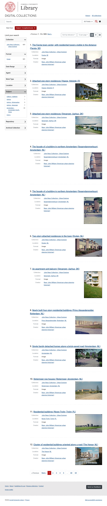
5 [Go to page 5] (63, 473)
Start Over (9, 28)
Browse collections (32, 486)
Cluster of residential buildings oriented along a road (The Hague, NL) (65, 444)
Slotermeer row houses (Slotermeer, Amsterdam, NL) (58, 379)
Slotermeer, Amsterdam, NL (51, 386)
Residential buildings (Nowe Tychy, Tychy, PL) (54, 411)
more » (9, 115)
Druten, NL (45, 243)
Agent (8, 73)
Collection (9, 40)
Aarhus (9, 99)
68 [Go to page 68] (71, 473)
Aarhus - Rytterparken (13, 102)
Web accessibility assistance (93, 500)
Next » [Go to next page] (44, 473)
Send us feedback (94, 487)
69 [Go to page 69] (76, 473)
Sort (68, 35)
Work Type (10, 79)
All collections (96, 16)
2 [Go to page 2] (52, 473)
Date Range (10, 67)
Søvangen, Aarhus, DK (49, 121)
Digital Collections (20, 15)
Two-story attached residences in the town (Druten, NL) (58, 236)
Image (8, 59)
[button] (26, 28)
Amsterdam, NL (47, 353)
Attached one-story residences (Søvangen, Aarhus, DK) (57, 114)
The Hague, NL (47, 452)
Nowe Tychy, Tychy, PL (49, 419)
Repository (10, 122)
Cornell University (10, 7)
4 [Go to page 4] (60, 473)
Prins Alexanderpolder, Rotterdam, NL (54, 321)
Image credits (9, 489)
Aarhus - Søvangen (12, 105)
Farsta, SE (45, 55)
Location (9, 85)
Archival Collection (13, 128)
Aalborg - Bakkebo (12, 96)
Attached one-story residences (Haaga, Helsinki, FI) (56, 81)
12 (83, 35)
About (11, 486)
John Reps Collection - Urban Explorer (54, 52)
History (87, 16)
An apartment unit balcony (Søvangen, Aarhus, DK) (55, 269)
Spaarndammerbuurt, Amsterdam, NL (56, 157)
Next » (50, 34)
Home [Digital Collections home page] (6, 486)
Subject (9, 92)
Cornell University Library (16, 500)
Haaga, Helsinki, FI (48, 88)
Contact (41, 486)
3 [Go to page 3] (56, 473)
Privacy (27, 500)
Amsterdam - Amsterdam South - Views (13, 110)
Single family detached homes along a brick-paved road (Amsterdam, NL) (66, 346)
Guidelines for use (20, 486)
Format (8, 54)
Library (29, 7)
